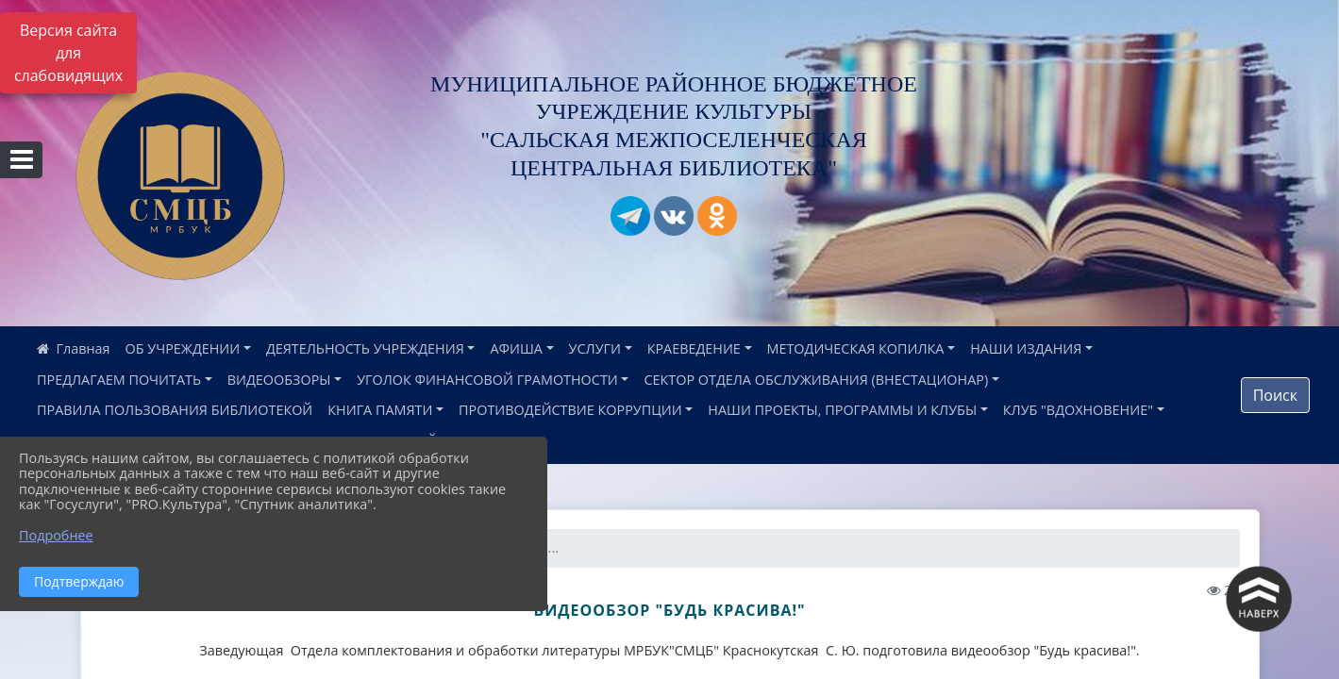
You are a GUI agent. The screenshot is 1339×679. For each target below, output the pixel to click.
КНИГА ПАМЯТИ (379, 410)
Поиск (1275, 395)
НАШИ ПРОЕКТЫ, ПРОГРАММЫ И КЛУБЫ (842, 410)
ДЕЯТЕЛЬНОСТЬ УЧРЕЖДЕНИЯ (365, 348)
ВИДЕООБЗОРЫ (279, 380)
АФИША (516, 348)
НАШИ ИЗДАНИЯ (1025, 348)
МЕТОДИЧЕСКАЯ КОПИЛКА (856, 348)
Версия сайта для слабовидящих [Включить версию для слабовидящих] (68, 53)
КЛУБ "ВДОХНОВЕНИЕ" (1078, 410)
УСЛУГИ (595, 348)
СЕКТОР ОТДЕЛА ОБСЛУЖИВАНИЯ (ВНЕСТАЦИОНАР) (816, 380)
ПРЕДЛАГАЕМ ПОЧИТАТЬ (119, 380)
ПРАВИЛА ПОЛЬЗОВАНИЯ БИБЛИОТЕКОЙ (174, 410)
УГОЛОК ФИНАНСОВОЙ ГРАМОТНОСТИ (487, 380)
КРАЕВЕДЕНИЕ (694, 348)
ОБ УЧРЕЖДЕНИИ (183, 348)
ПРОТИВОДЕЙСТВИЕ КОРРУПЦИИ (570, 410)
